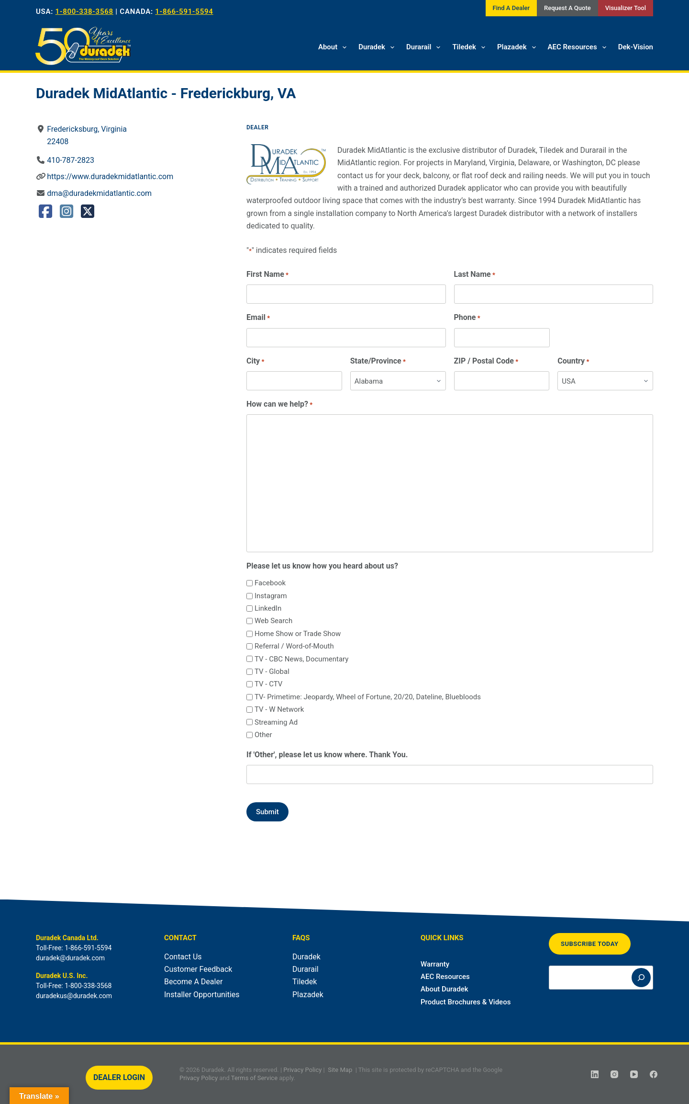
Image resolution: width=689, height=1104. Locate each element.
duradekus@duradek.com (74, 996)
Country (573, 361)
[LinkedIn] (595, 1074)
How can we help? (279, 404)
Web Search (273, 620)
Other (263, 734)
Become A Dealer (193, 981)
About (334, 47)
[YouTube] (634, 1074)
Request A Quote (567, 7)
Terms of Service (254, 1077)
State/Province (378, 361)
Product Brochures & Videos (466, 1002)
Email (258, 318)
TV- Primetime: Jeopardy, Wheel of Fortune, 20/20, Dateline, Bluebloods (368, 697)
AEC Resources (579, 47)
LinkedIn (268, 608)
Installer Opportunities (202, 994)
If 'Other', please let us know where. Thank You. (327, 754)
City (255, 361)
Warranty (435, 964)
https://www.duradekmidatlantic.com (110, 176)
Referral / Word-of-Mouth (294, 646)
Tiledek (470, 47)
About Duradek (444, 989)
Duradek (378, 47)
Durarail (425, 47)
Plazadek (518, 47)
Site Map (340, 1069)
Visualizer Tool (625, 7)
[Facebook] (653, 1074)
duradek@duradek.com (70, 958)
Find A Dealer (511, 7)
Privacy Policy (302, 1069)
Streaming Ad (276, 722)
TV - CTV (268, 684)
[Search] (641, 977)
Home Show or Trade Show (298, 633)
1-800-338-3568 (84, 11)
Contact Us (183, 956)
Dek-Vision (635, 47)
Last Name (474, 275)
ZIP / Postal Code (486, 361)
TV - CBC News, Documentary (301, 659)
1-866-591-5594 (184, 11)
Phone (467, 318)
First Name (267, 275)
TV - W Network (279, 709)
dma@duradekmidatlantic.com (99, 193)
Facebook (270, 583)
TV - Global (272, 671)
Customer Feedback (198, 969)
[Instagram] (614, 1074)
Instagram (271, 596)
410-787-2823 (70, 160)
